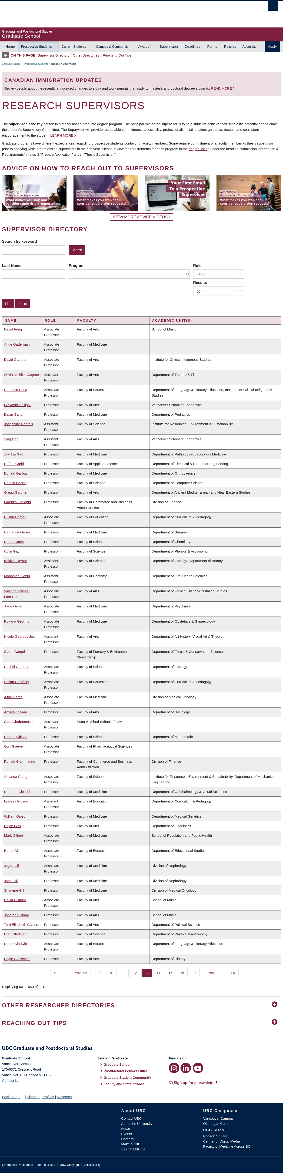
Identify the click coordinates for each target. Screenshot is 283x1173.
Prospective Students (36, 46)
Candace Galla (15, 390)
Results (200, 282)
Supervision (169, 46)
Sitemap (33, 1097)
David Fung (13, 329)
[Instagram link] (174, 1068)
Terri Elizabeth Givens (21, 925)
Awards (143, 46)
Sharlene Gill (14, 890)
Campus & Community (112, 46)
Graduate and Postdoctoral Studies (141, 1049)
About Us (249, 46)
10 (113, 972)
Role (197, 265)
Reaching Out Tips (117, 55)
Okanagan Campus (218, 1124)
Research (64, 1097)
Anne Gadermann (18, 344)
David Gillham (15, 900)
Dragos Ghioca (15, 737)
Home (10, 46)
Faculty (87, 320)
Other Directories (86, 55)
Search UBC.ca (133, 1149)
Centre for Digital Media (221, 1141)
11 (125, 972)
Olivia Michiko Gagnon (21, 375)
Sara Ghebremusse (19, 722)
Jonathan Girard (16, 915)
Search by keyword (19, 241)
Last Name (11, 265)
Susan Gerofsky (16, 682)
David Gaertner (16, 359)
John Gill (11, 881)
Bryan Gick (12, 826)
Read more (222, 88)
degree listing (199, 149)
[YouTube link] (198, 1068)
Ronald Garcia (15, 483)
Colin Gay (12, 551)
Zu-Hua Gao (13, 454)
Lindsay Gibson (16, 801)
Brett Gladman (15, 934)
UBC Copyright (70, 1164)
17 (196, 972)
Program (77, 265)
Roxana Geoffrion (17, 621)
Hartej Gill (12, 851)
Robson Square (215, 1136)
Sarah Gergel (14, 652)
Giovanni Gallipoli (17, 405)
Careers (127, 1139)
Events (126, 1134)
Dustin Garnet (15, 517)
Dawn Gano (13, 414)
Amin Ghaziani (15, 712)
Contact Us (10, 1080)
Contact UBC (131, 1118)
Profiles (48, 1097)
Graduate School (11, 63)
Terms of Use (46, 1164)
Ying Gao (11, 439)
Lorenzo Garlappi (17, 502)
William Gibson (15, 816)
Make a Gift (130, 1144)
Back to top (13, 1097)
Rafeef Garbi (14, 464)
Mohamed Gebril (17, 576)
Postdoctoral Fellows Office (126, 1071)
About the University (136, 1124)
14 (160, 972)
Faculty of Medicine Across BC (226, 1146)
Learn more (61, 135)
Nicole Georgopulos (19, 636)
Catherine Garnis (17, 532)
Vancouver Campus (218, 1118)
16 (184, 972)
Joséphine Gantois (18, 424)
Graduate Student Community (127, 1077)
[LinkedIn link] (185, 1068)
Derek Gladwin (15, 944)
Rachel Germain (16, 667)
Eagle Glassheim (17, 959)
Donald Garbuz (16, 473)
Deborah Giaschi (17, 792)
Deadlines (192, 46)
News (125, 1129)
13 (148, 972)
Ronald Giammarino (19, 761)
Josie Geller (13, 606)
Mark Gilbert (13, 835)
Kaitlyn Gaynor (15, 561)
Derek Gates (14, 542)
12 (136, 972)
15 (172, 972)
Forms (212, 46)
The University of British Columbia (13, 14)
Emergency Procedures (17, 1164)
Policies (230, 46)
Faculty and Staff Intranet (124, 1084)
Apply (272, 46)
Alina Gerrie (13, 697)
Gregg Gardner (16, 492)
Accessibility (92, 1164)
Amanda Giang (15, 777)
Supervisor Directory (53, 55)
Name (11, 320)
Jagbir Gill (12, 866)
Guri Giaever (14, 746)
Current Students (74, 46)
